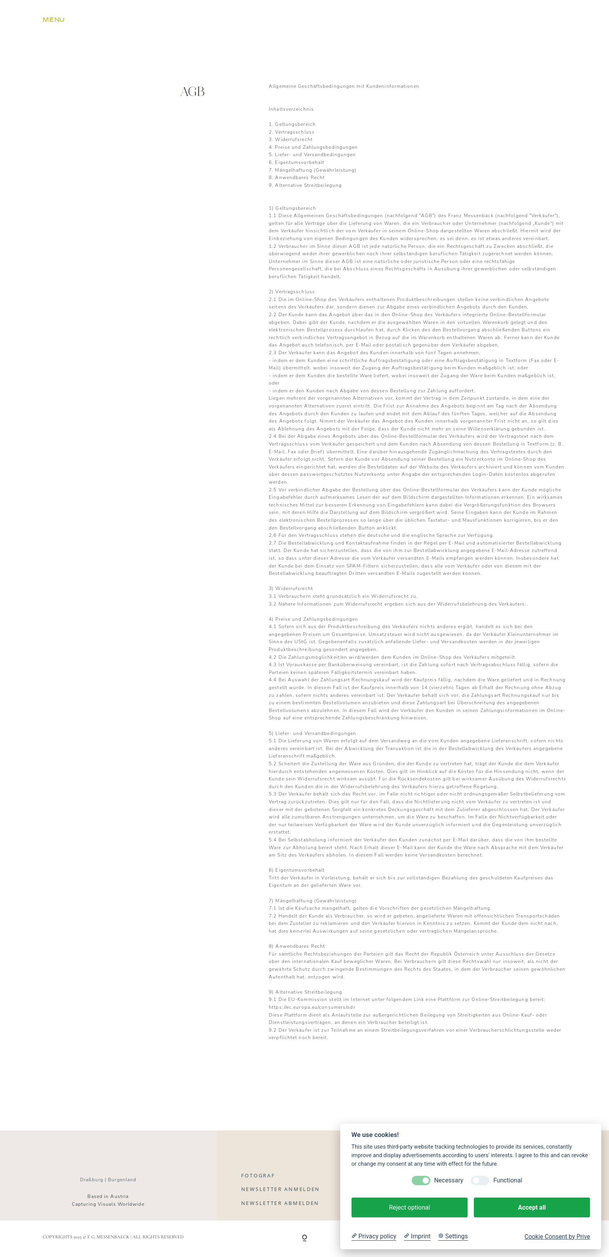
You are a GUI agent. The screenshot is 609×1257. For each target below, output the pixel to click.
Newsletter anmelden (280, 1189)
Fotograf (258, 1175)
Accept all (532, 1207)
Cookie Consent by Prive (557, 1236)
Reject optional (409, 1207)
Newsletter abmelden (280, 1203)
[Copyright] (304, 1238)
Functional (507, 1180)
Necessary (448, 1180)
